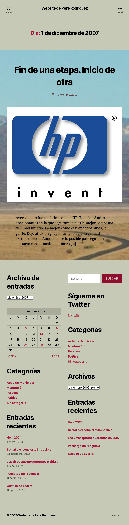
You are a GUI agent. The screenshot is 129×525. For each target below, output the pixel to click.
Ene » (56, 356)
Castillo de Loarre (19, 486)
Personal (13, 393)
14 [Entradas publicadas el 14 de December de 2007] (41, 334)
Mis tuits (74, 315)
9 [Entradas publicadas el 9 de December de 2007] (57, 328)
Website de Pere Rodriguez (64, 8)
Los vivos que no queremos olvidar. (32, 462)
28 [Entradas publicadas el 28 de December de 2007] (41, 345)
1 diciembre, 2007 (66, 94)
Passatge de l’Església (23, 474)
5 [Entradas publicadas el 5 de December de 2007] (26, 328)
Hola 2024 (14, 437)
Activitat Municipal (20, 383)
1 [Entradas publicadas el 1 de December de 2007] (49, 323)
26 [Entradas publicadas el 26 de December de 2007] (25, 345)
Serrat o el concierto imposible (29, 449)
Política (12, 398)
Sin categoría (16, 403)
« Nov (12, 356)
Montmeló (14, 388)
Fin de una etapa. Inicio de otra (64, 75)
